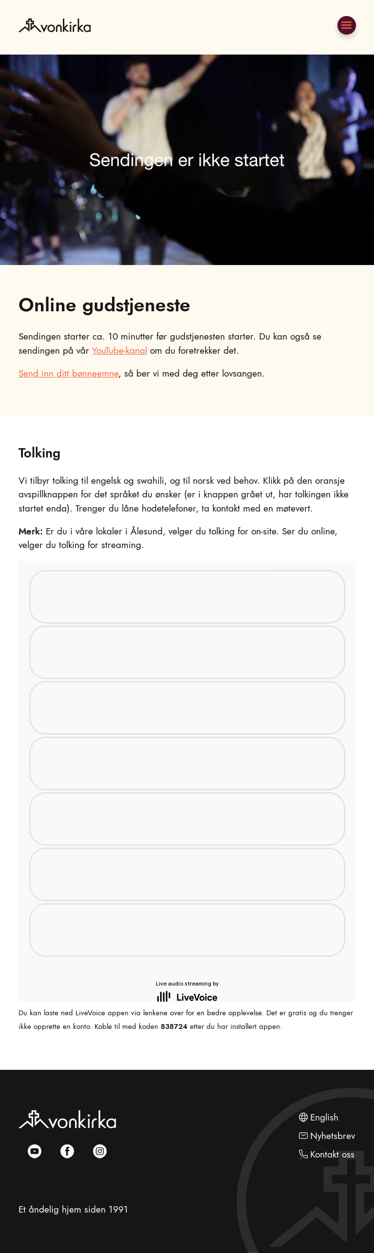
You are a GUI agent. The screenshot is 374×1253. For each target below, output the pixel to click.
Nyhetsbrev (332, 1135)
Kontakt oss (332, 1154)
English (324, 1117)
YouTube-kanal (119, 350)
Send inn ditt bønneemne (68, 373)
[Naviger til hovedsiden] (54, 47)
